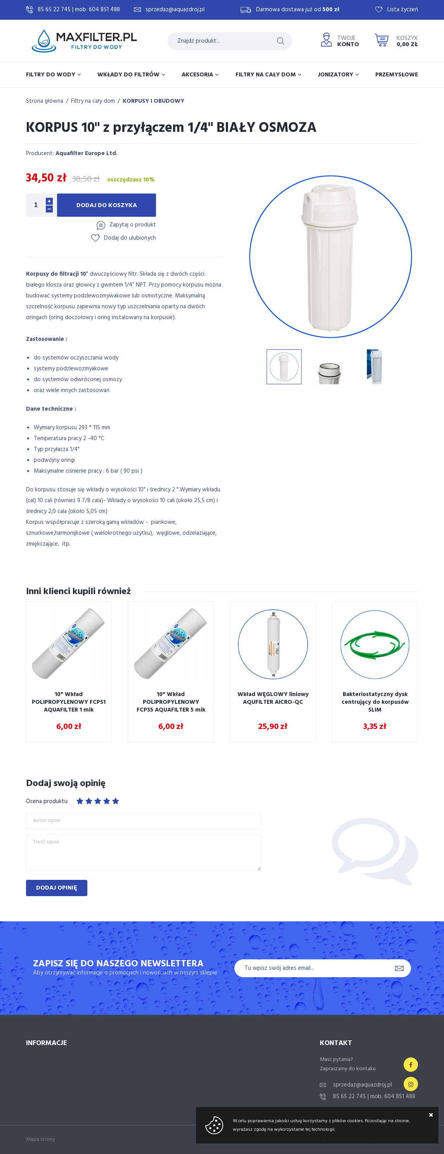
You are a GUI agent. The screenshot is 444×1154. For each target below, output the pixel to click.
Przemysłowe (396, 74)
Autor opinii (47, 820)
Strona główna (44, 101)
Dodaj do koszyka (106, 205)
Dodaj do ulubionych (130, 238)
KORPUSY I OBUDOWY (153, 101)
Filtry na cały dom (266, 74)
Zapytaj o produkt (132, 225)
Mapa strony (40, 1139)
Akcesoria (197, 74)
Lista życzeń (402, 9)
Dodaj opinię (56, 888)
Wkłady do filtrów (128, 74)
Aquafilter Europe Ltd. (87, 153)
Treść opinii (46, 842)
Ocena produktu (47, 801)
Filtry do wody (50, 74)
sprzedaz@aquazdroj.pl (175, 9)
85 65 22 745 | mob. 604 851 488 (79, 9)
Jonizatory (335, 74)
